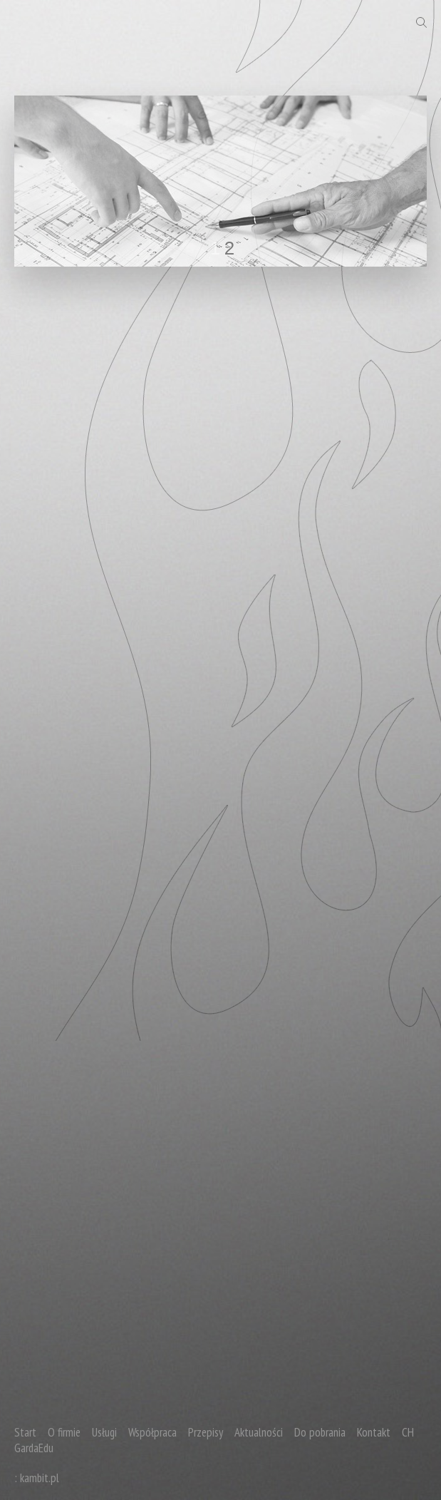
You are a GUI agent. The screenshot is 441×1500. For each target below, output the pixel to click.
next (387, 178)
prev (54, 178)
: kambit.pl (36, 1478)
